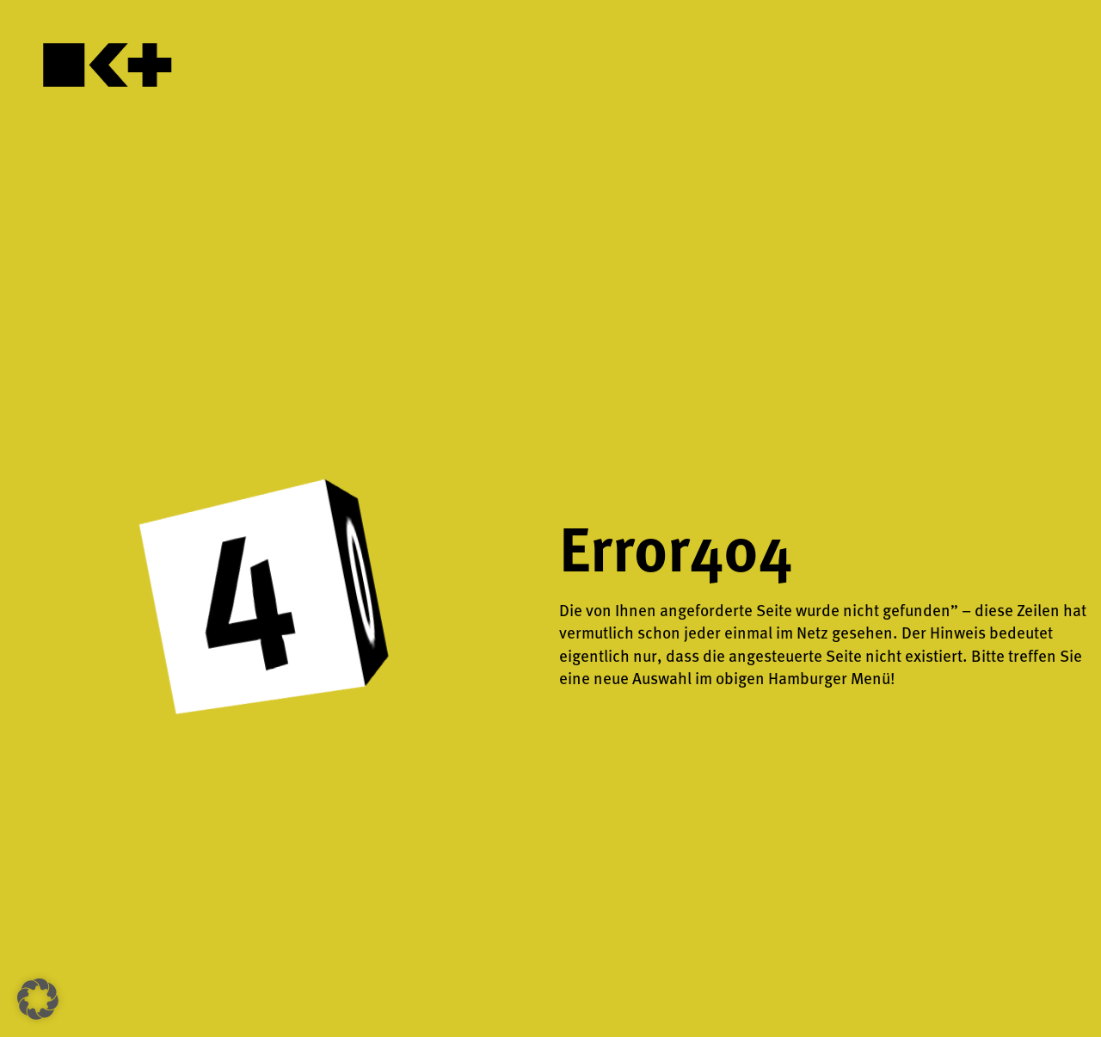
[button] (38, 999)
